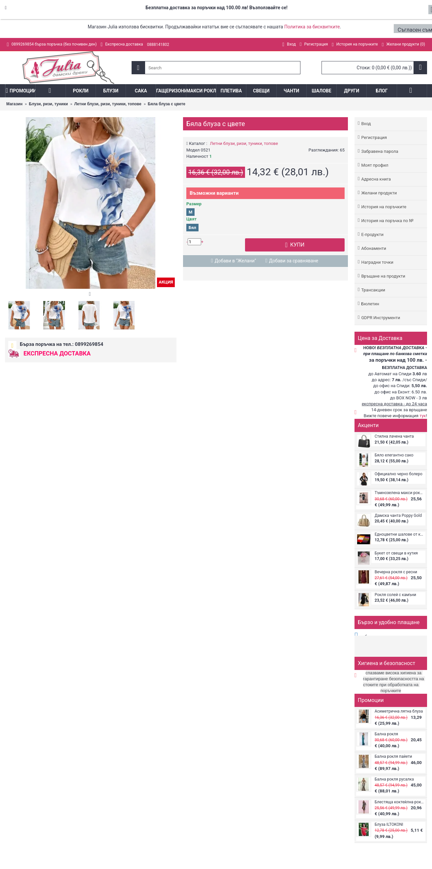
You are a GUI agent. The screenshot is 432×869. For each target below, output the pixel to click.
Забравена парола (379, 151)
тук (422, 415)
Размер (193, 203)
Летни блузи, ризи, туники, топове (244, 143)
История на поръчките (383, 206)
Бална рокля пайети (393, 756)
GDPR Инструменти (380, 317)
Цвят (191, 219)
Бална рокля (386, 734)
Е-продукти (372, 234)
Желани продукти (379, 192)
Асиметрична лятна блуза (399, 711)
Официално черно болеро (398, 474)
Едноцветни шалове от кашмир (399, 534)
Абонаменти (373, 248)
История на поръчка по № (387, 220)
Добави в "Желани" (235, 260)
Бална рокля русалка (394, 779)
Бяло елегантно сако (394, 455)
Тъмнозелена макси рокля (399, 493)
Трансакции (373, 289)
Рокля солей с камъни (395, 595)
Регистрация (374, 137)
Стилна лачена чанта (394, 436)
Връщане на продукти (383, 276)
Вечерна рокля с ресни (396, 572)
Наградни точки (377, 262)
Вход (366, 123)
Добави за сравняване (293, 260)
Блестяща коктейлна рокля (399, 802)
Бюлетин (370, 303)
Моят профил (374, 165)
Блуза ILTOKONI (389, 824)
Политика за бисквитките (312, 26)
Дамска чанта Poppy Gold (398, 516)
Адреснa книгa (376, 179)
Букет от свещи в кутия (396, 553)
